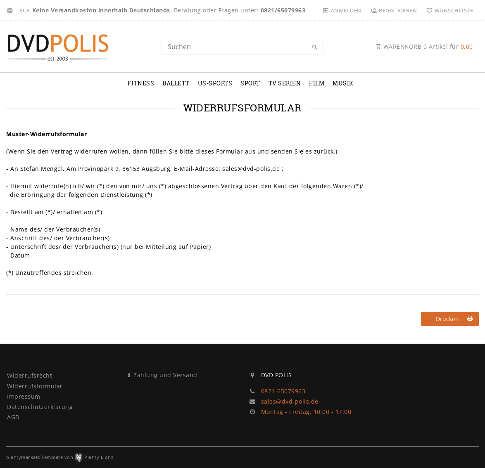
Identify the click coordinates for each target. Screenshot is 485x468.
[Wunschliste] (447, 10)
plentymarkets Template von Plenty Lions (59, 457)
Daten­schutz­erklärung (40, 407)
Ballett (176, 83)
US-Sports (215, 83)
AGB (13, 417)
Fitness (141, 83)
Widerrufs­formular (35, 386)
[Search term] (242, 46)
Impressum (23, 396)
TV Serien (285, 83)
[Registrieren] (394, 10)
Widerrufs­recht (29, 375)
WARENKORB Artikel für (424, 46)
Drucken (454, 319)
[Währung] (24, 10)
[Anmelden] (342, 10)
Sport (250, 83)
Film (316, 83)
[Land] (11, 10)
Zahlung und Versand (165, 375)
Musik (343, 83)
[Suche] (315, 47)
